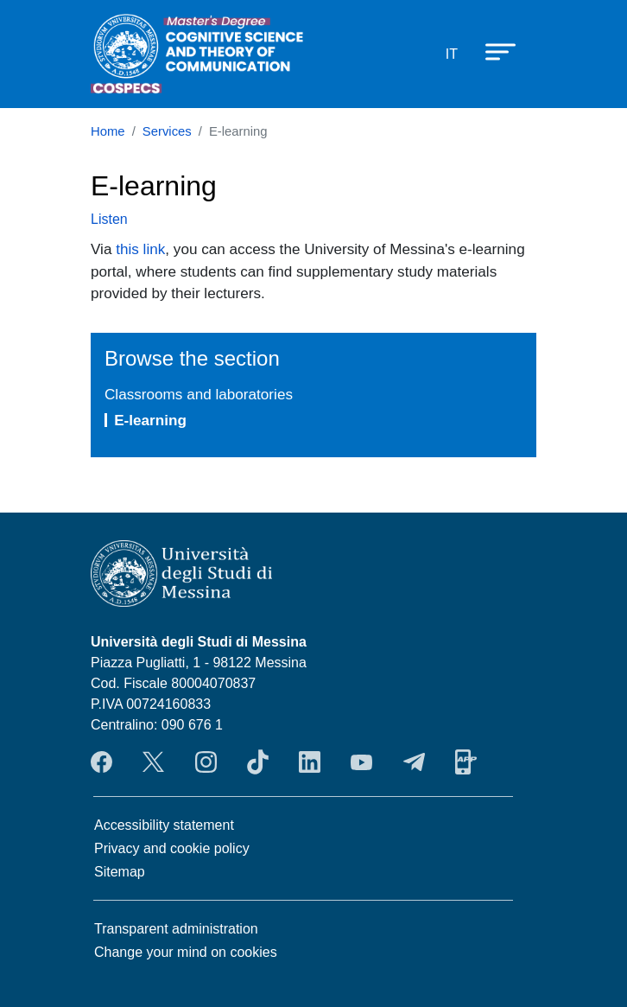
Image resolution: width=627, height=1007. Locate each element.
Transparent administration (176, 928)
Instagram (206, 762)
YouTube (361, 762)
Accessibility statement (164, 825)
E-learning (150, 420)
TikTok (258, 762)
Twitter (153, 762)
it (452, 54)
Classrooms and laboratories (198, 394)
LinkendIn (309, 762)
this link (140, 249)
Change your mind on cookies (185, 952)
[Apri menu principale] (492, 51)
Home (108, 131)
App (466, 762)
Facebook (101, 762)
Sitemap (119, 871)
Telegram (414, 762)
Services (167, 131)
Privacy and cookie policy (172, 848)
